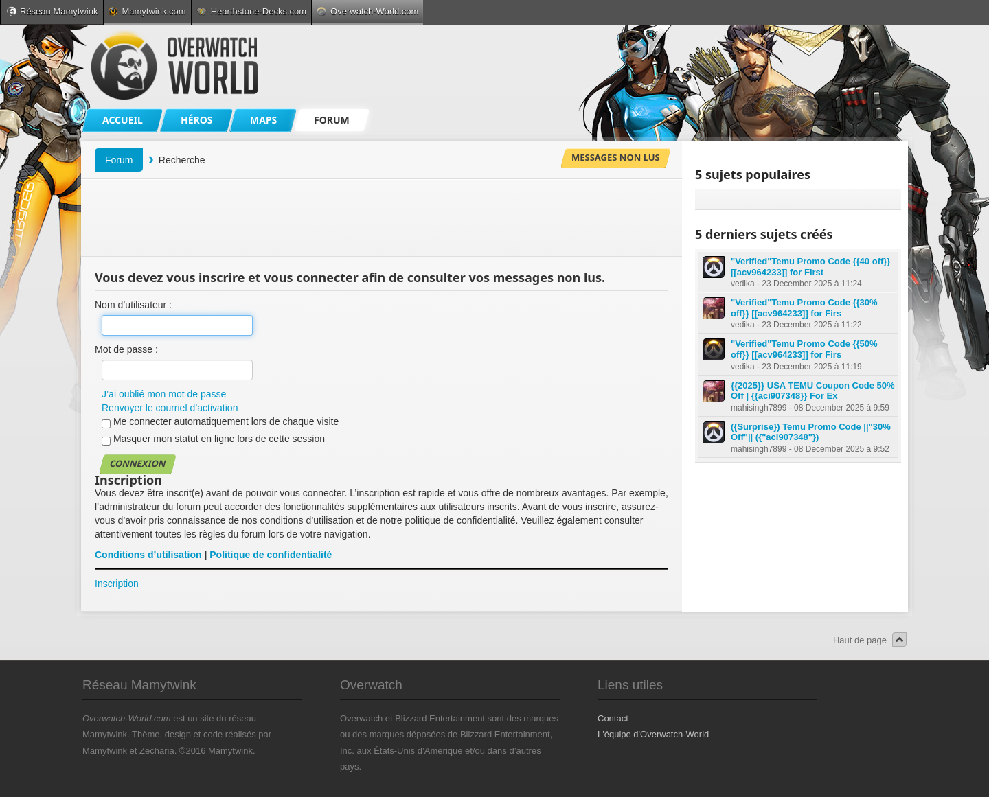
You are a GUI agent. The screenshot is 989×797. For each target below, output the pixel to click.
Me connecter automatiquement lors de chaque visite (220, 422)
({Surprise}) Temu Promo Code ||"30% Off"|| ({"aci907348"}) (811, 432)
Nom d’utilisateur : (133, 304)
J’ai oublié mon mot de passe (164, 394)
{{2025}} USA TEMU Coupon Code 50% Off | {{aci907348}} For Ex (813, 391)
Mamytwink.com (147, 11)
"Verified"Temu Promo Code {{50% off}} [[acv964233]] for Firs (804, 349)
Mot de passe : (126, 349)
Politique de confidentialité (270, 554)
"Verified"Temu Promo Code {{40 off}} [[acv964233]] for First (810, 266)
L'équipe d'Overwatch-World (653, 734)
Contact (613, 718)
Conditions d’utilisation (148, 554)
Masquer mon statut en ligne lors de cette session (213, 439)
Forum (119, 159)
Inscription (117, 583)
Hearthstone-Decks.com (251, 11)
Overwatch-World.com (367, 11)
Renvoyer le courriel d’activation (170, 407)
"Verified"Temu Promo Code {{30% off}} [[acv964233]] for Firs (804, 308)
